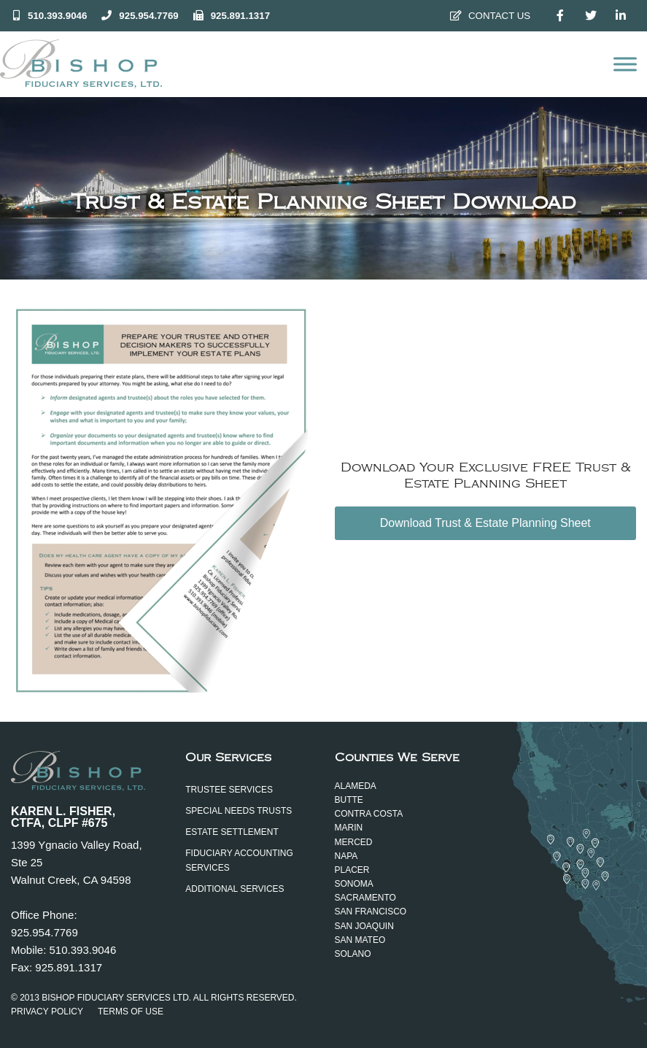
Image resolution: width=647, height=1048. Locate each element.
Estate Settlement (232, 832)
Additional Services (234, 889)
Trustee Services (229, 790)
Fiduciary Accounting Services (239, 860)
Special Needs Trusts (238, 811)
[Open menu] (625, 64)
